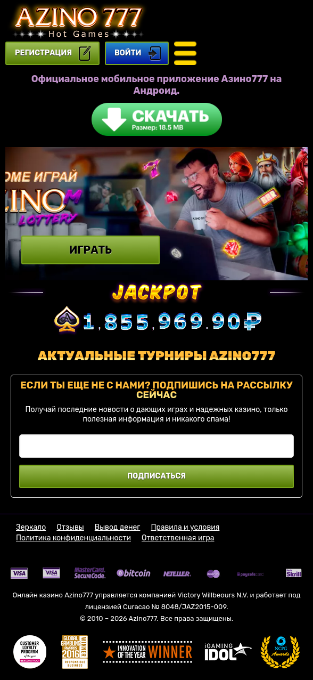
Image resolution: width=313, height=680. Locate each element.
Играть (90, 250)
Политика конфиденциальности (73, 538)
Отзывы (70, 527)
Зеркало (31, 527)
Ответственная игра (178, 538)
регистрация (43, 53)
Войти (127, 53)
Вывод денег (118, 527)
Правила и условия (185, 527)
